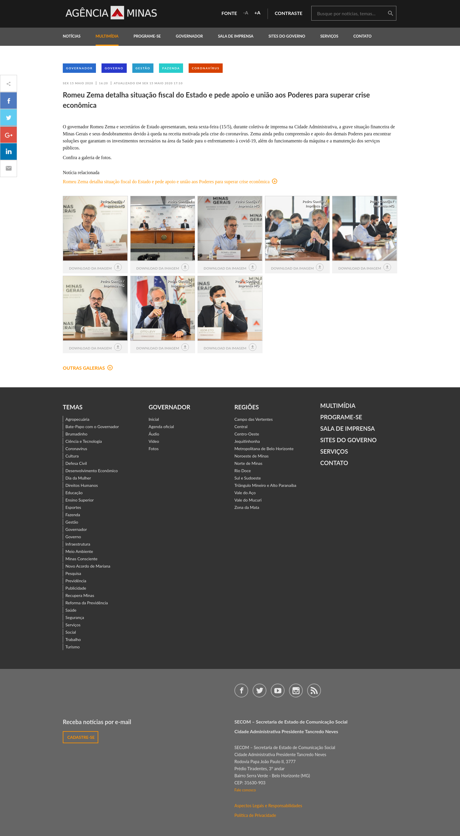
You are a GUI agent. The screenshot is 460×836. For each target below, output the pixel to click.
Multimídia (338, 405)
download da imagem (95, 267)
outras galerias (88, 368)
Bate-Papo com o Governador (92, 426)
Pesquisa (73, 573)
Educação (74, 492)
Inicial (154, 419)
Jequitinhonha (247, 441)
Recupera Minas (79, 595)
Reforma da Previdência (86, 602)
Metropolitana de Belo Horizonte (264, 448)
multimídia (107, 36)
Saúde (71, 610)
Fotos (154, 448)
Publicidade (75, 588)
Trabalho (73, 639)
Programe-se (341, 416)
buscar (390, 13)
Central (241, 426)
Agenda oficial (161, 426)
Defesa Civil (76, 463)
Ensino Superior (79, 499)
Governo (114, 68)
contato (363, 36)
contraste (288, 13)
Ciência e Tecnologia (83, 441)
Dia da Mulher (78, 477)
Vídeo (154, 441)
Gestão (143, 68)
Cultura (72, 455)
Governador (79, 68)
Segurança (74, 617)
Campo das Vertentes (253, 419)
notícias (71, 36)
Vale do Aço (245, 492)
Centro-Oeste (246, 433)
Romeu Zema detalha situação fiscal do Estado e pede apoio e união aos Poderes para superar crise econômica (170, 181)
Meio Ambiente (79, 551)
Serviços (329, 36)
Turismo (72, 646)
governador (189, 36)
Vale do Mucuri (248, 499)
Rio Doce (242, 470)
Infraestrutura (77, 543)
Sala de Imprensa (235, 36)
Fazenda (171, 68)
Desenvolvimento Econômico (91, 470)
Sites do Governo (286, 36)
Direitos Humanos (81, 485)
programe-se (147, 36)
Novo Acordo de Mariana (87, 565)
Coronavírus (205, 68)
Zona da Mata (246, 507)
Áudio (154, 433)
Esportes (73, 507)
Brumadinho (76, 433)
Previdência (75, 580)
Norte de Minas (248, 463)
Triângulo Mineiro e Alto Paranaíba (265, 485)
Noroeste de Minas (251, 455)
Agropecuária (77, 419)
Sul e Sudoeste (247, 477)
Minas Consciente (81, 558)
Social (70, 632)
